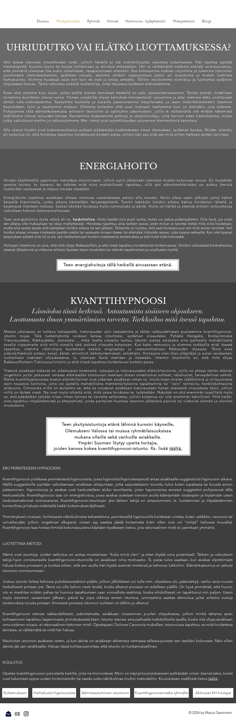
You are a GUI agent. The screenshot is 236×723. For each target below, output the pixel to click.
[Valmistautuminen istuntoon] (105, 693)
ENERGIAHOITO (118, 166)
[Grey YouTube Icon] (17, 713)
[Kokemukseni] (15, 693)
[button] (93, 21)
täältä (212, 678)
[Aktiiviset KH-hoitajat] (213, 693)
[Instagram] (26, 713)
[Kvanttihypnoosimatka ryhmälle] (161, 693)
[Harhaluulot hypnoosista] (54, 693)
